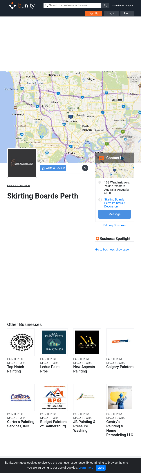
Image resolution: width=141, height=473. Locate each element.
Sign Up (93, 13)
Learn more (85, 467)
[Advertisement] (70, 44)
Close (100, 467)
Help (127, 13)
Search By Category (122, 5)
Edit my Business (114, 225)
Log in (111, 13)
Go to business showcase (112, 249)
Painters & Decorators (18, 185)
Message (114, 214)
